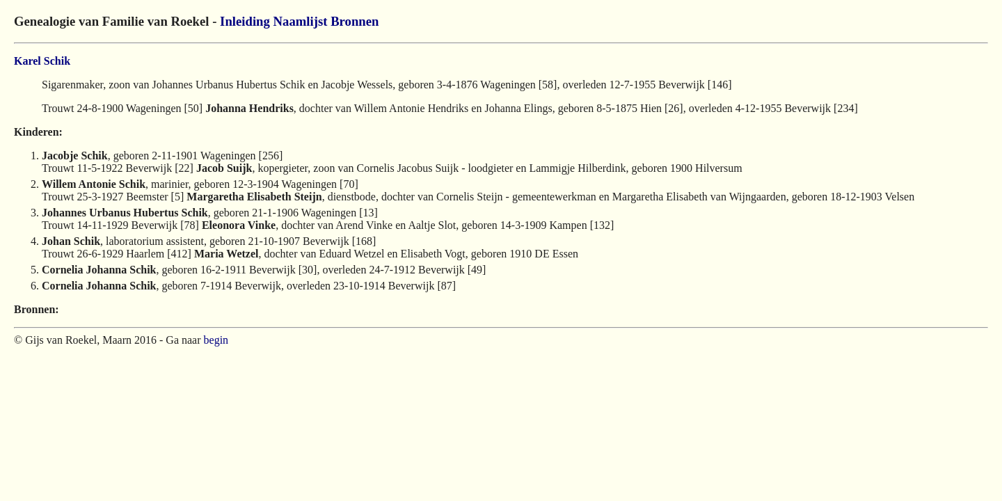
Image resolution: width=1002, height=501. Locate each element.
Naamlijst (300, 21)
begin (216, 340)
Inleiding (245, 21)
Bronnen (355, 21)
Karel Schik (42, 61)
